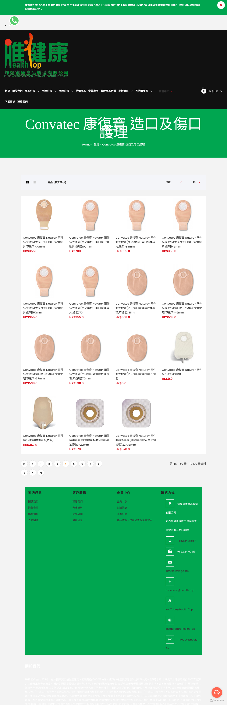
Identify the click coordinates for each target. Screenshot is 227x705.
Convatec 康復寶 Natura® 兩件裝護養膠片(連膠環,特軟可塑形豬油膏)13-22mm (89, 412)
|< (24, 436)
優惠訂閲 (122, 486)
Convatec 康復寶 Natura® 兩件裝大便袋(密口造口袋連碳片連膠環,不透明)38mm (136, 280)
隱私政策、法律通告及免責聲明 (134, 492)
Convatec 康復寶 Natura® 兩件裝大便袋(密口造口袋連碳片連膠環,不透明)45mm (182, 280)
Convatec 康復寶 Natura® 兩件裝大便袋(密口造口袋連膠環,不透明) (136, 346)
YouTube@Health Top (179, 581)
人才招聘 (33, 492)
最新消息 (77, 492)
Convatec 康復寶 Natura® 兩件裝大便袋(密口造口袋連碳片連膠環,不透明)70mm (89, 346)
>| (41, 444)
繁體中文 (164, 40)
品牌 (96, 117)
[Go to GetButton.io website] (217, 700)
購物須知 (33, 486)
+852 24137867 (186, 513)
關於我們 (33, 473)
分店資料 (77, 479)
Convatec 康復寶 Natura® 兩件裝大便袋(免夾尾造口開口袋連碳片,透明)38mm (136, 214)
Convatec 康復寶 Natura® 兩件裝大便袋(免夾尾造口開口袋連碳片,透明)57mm (43, 280)
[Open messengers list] (217, 692)
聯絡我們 (77, 473)
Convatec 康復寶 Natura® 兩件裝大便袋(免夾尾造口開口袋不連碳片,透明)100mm (89, 214)
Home (86, 117)
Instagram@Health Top (180, 601)
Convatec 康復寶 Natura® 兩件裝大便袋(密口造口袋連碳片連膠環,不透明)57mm (43, 346)
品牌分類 (77, 486)
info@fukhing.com (177, 543)
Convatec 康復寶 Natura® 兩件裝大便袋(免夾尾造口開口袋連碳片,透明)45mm (182, 214)
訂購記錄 (122, 479)
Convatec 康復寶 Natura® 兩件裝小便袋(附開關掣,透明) (43, 410)
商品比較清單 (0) (57, 154)
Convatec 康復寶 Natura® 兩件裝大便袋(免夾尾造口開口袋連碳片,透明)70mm (89, 280)
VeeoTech (28, 701)
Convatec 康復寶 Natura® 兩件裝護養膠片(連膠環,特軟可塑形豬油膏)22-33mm (136, 412)
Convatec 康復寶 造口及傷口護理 (123, 117)
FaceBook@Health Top (180, 562)
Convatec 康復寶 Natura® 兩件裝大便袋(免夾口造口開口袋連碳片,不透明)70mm (43, 214)
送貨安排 (33, 479)
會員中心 (122, 473)
